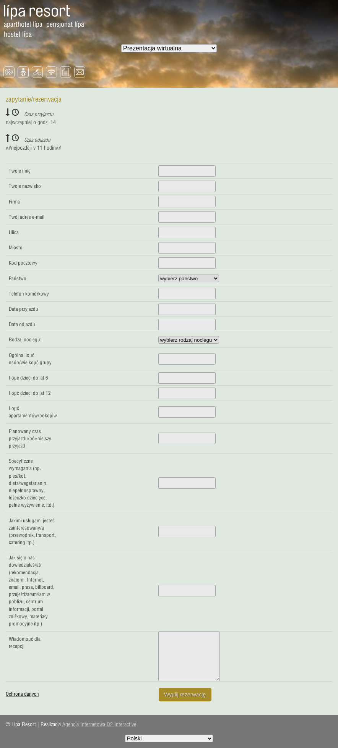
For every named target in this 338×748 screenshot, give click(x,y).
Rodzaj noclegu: (25, 339)
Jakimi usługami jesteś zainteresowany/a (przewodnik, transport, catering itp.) (32, 531)
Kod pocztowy (23, 263)
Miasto (16, 247)
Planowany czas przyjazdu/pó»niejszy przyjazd (30, 438)
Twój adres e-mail (26, 217)
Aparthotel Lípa (23, 24)
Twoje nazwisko (25, 186)
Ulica (14, 232)
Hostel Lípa (18, 34)
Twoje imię (20, 171)
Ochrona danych (22, 694)
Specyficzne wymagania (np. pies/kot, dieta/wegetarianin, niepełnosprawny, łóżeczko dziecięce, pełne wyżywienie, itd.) (31, 483)
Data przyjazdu (23, 309)
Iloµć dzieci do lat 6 (28, 378)
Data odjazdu (22, 324)
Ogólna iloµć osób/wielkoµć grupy (30, 358)
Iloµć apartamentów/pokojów (33, 411)
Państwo (17, 278)
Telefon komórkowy (29, 294)
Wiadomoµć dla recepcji (25, 642)
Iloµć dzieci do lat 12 (30, 393)
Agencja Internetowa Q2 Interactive (99, 724)
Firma (14, 202)
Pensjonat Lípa (65, 24)
